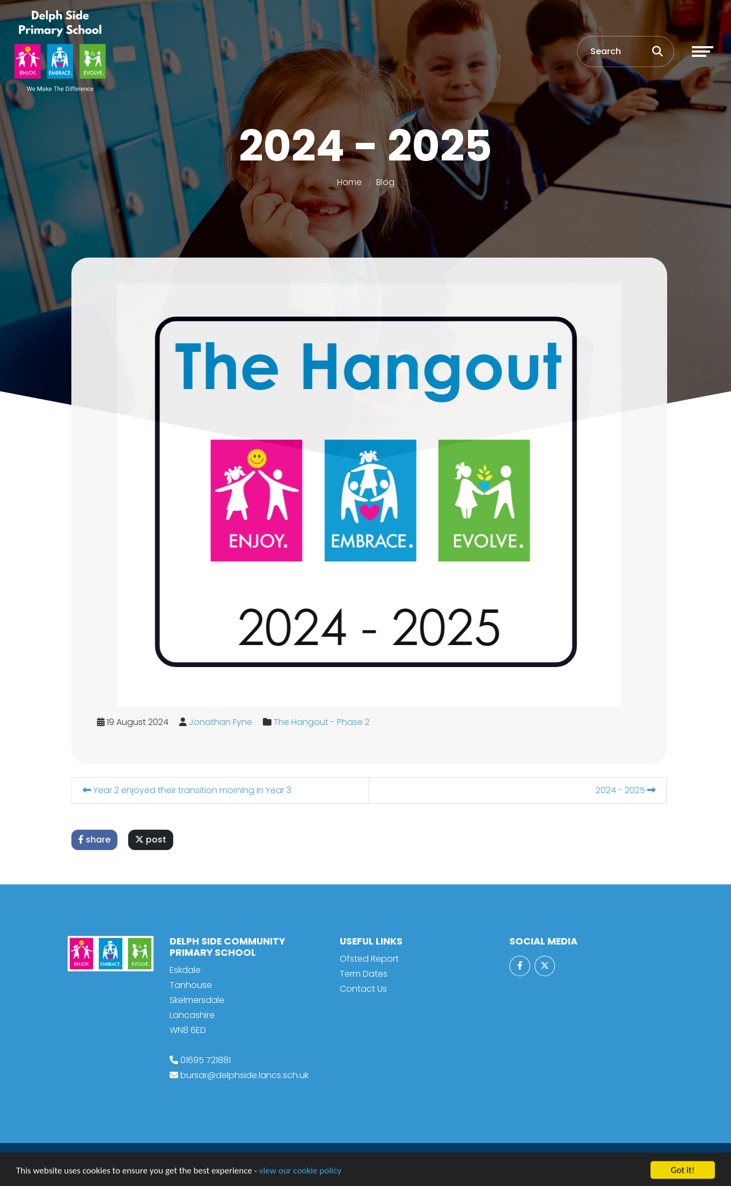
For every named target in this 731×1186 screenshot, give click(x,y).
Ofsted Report (369, 959)
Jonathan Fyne (227, 722)
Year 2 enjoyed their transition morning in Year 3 (194, 790)
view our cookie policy (300, 1176)
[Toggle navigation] (702, 51)
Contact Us (363, 989)
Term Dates (364, 974)
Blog (385, 182)
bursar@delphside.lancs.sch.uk (244, 1075)
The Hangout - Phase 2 (329, 722)
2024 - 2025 (633, 790)
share (101, 839)
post (157, 839)
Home (349, 182)
